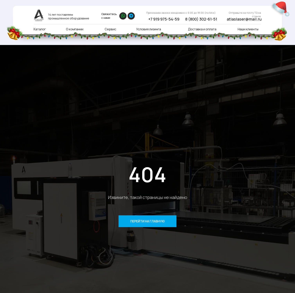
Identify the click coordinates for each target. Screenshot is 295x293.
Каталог (40, 29)
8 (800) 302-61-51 (201, 19)
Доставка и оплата (202, 29)
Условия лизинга (148, 29)
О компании (74, 29)
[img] (38, 15)
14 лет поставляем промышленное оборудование (68, 16)
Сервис (110, 29)
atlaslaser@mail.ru (244, 19)
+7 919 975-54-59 (163, 19)
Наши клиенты (248, 29)
